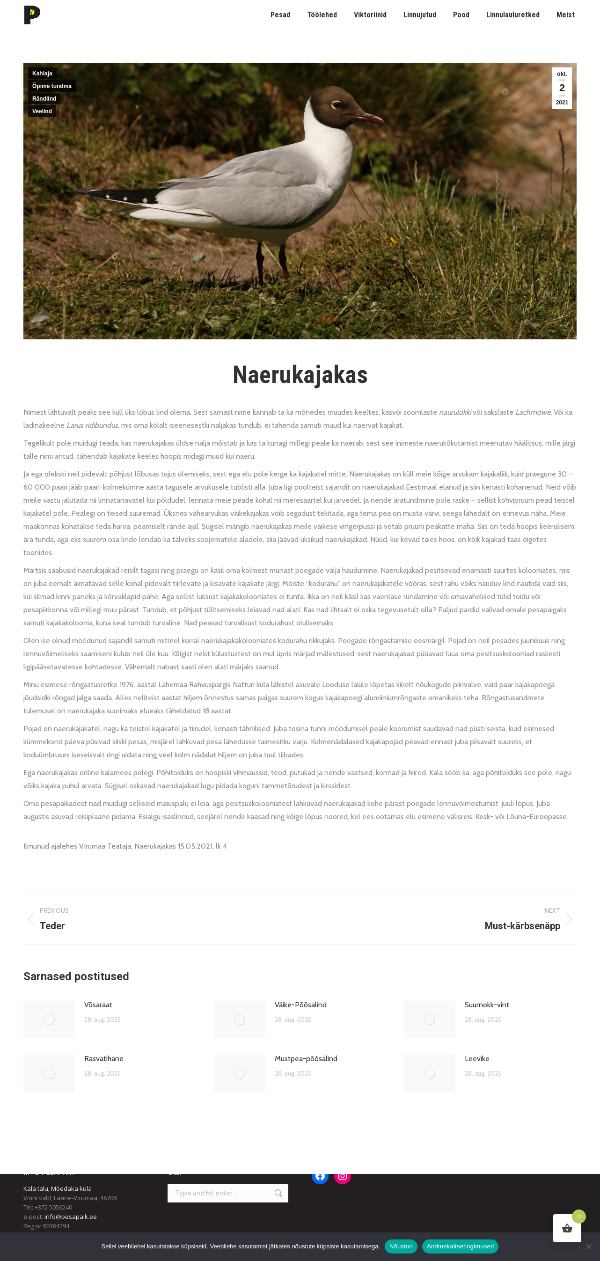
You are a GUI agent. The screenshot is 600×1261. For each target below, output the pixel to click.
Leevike (477, 1058)
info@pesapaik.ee (70, 1216)
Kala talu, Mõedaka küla (57, 1188)
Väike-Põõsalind (301, 1004)
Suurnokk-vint (487, 1004)
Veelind (42, 111)
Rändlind (44, 98)
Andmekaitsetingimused (460, 1246)
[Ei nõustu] (588, 1246)
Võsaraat (98, 1004)
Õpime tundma (52, 86)
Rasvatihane (104, 1058)
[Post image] (49, 1019)
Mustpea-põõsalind (306, 1058)
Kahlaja (42, 73)
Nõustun (401, 1246)
